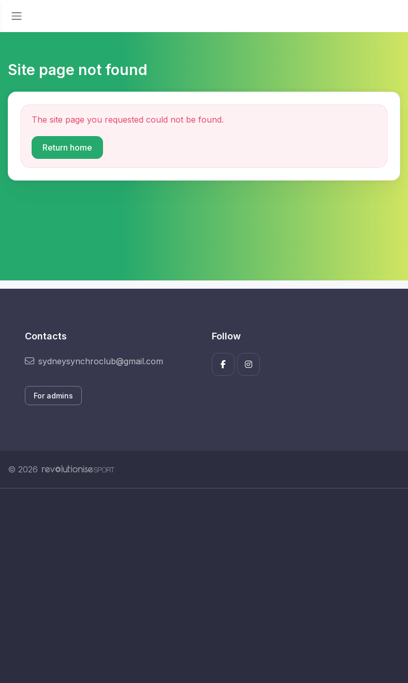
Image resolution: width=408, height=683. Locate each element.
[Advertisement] (204, 585)
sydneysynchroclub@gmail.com (94, 361)
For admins (53, 395)
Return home (67, 147)
